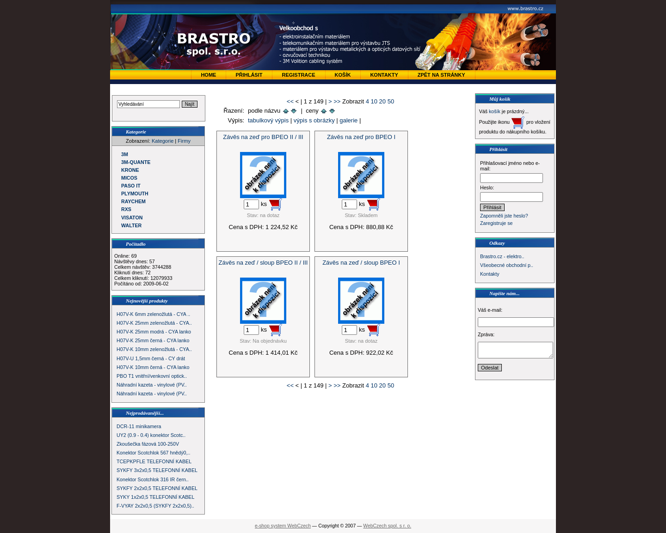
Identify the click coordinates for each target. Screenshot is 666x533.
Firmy (184, 141)
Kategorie (162, 141)
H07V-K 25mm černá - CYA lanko (153, 340)
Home (208, 75)
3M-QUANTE (135, 162)
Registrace (298, 75)
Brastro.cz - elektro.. (502, 256)
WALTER (131, 225)
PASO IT (131, 185)
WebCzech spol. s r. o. (387, 525)
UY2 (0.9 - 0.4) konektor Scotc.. (151, 435)
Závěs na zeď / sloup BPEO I (361, 262)
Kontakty (384, 75)
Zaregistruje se (496, 223)
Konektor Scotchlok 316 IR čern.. (153, 479)
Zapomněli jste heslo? (504, 215)
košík (494, 111)
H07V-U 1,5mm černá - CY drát (151, 358)
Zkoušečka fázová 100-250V (148, 444)
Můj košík (500, 99)
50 (391, 101)
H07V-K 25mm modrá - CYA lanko (154, 331)
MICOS (129, 178)
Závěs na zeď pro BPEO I (361, 136)
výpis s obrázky (314, 120)
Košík (343, 75)
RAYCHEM (133, 201)
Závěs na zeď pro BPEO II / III (263, 136)
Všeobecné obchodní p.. (506, 265)
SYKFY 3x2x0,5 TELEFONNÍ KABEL (157, 470)
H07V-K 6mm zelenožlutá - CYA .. (153, 314)
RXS (126, 209)
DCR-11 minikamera (139, 426)
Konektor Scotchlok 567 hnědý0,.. (153, 452)
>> (336, 101)
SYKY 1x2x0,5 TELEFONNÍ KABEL (155, 497)
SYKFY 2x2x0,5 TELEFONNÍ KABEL (157, 488)
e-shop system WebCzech (283, 525)
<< (290, 101)
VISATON (131, 217)
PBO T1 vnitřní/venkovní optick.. (152, 376)
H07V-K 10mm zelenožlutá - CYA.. (154, 349)
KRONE (130, 170)
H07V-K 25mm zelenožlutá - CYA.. (154, 323)
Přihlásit (248, 75)
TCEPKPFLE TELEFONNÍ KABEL (154, 461)
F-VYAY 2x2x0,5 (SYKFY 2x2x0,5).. (155, 506)
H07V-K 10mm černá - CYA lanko (153, 367)
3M (124, 154)
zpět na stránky (441, 75)
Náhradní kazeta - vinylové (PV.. (152, 385)
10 (374, 101)
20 (382, 101)
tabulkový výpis (268, 120)
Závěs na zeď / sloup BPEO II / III (263, 262)
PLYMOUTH (134, 193)
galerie (348, 120)
